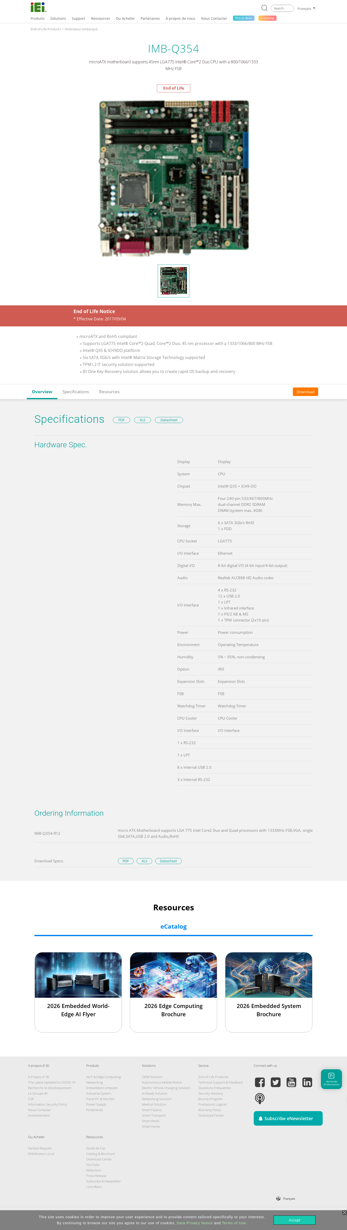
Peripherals (94, 1110)
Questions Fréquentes (214, 1088)
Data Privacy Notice (195, 1223)
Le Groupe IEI (38, 1093)
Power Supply (96, 1104)
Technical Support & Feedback (220, 1082)
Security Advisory (210, 1093)
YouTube (93, 1164)
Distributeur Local (41, 1153)
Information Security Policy (47, 1104)
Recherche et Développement (49, 1088)
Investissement (39, 1115)
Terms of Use (234, 1223)
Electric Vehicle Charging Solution (166, 1088)
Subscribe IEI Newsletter (103, 1181)
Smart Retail (150, 1121)
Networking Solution (156, 1099)
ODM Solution (152, 1077)
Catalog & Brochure (100, 1153)
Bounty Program (210, 1099)
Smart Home (151, 1126)
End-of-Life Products (46, 29)
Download (305, 391)
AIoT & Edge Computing (103, 1077)
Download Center (211, 1115)
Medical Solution (154, 1104)
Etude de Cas (95, 1148)
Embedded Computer (102, 1088)
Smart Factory (152, 1110)
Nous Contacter (39, 1110)
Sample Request (40, 1148)
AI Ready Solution (154, 1093)
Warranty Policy (209, 1110)
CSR (31, 1099)
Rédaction (93, 1170)
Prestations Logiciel (212, 1104)
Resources (109, 391)
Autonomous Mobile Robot (162, 1082)
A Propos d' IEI (38, 1077)
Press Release (96, 1175)
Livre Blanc (94, 1186)
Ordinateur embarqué (81, 29)
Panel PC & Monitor (100, 1099)
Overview (42, 391)
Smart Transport (154, 1115)
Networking (94, 1082)
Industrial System (98, 1093)
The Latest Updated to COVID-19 (51, 1082)
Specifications (75, 391)
